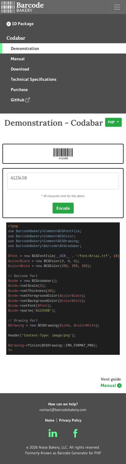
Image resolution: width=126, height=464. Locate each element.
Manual (18, 58)
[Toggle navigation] (117, 7)
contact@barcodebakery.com (63, 409)
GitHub (20, 99)
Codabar (16, 38)
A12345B (63, 181)
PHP (112, 122)
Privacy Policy (70, 420)
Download (20, 69)
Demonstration (25, 48)
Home (49, 420)
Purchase (19, 89)
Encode (63, 208)
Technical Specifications (33, 79)
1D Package (20, 23)
